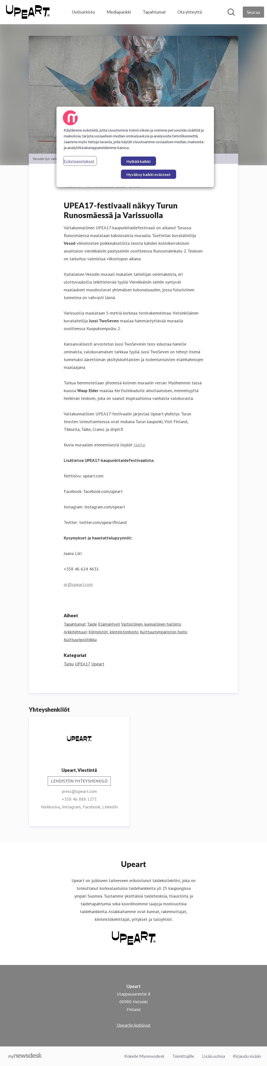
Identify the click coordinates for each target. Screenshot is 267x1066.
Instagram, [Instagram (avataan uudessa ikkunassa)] (72, 807)
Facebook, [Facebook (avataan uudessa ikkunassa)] (92, 807)
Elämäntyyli (109, 624)
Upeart (97, 664)
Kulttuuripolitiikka (80, 639)
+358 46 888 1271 (79, 799)
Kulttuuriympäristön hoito (163, 632)
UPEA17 (82, 664)
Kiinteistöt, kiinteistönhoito (113, 632)
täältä (139, 445)
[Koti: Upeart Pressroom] (27, 12)
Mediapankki (119, 12)
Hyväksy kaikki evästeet (148, 174)
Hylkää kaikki (138, 161)
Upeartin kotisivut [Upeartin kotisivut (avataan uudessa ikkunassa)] (133, 1025)
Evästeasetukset (79, 161)
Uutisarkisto (83, 12)
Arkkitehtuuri (75, 632)
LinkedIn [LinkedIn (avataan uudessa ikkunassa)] (110, 807)
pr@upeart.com (78, 584)
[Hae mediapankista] (231, 12)
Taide (92, 624)
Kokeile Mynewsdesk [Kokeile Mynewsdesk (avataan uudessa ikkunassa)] (144, 1056)
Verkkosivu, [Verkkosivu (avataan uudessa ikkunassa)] (51, 807)
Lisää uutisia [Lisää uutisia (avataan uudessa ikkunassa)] (213, 1056)
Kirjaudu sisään (247, 1056)
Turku (69, 664)
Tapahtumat (154, 12)
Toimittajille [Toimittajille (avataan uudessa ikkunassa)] (183, 1056)
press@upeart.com (79, 791)
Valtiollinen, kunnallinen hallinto (151, 624)
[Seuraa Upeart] (253, 12)
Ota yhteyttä (189, 12)
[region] (135, 147)
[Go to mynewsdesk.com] (25, 1056)
